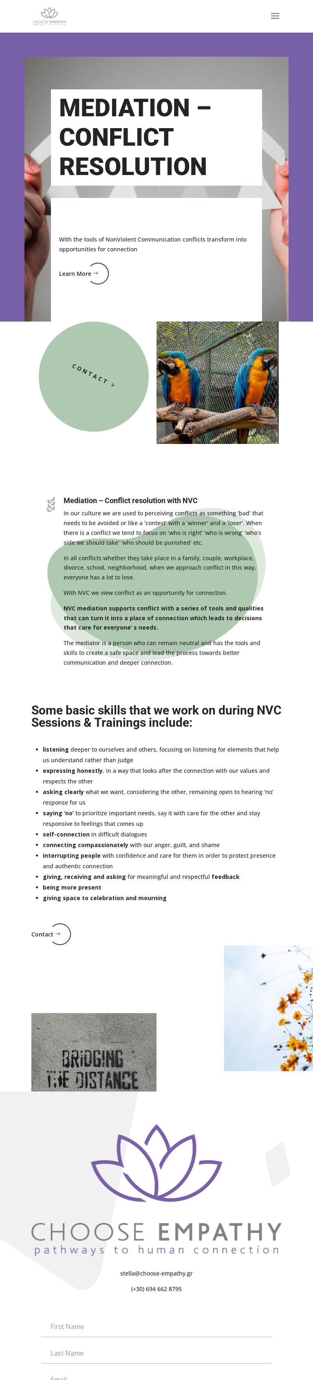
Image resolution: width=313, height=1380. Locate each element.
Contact (42, 934)
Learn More (75, 273)
